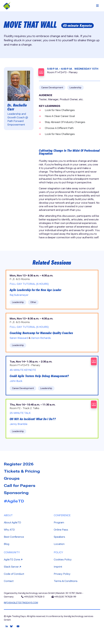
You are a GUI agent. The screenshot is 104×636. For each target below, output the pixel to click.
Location (59, 544)
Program (59, 522)
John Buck (16, 381)
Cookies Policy (63, 559)
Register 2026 (19, 464)
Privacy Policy (62, 574)
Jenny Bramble (18, 424)
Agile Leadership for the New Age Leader (35, 290)
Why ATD (9, 529)
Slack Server (13, 566)
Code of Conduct (14, 574)
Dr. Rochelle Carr (17, 107)
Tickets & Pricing (22, 471)
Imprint (58, 566)
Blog (6, 544)
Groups (12, 478)
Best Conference (14, 536)
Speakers (59, 536)
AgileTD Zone (13, 559)
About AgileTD (12, 522)
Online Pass (61, 529)
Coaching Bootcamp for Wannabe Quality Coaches (41, 333)
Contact (9, 581)
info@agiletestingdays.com (21, 602)
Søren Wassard (19, 338)
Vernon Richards (41, 338)
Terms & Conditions (65, 581)
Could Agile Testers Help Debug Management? (39, 376)
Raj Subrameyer (19, 295)
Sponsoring (16, 492)
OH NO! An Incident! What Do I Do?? (33, 419)
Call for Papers (19, 485)
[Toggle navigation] (97, 6)
